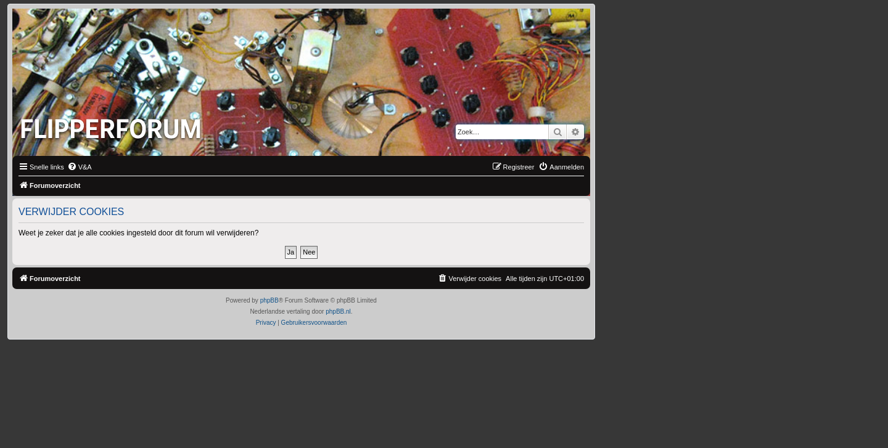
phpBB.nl (338, 311)
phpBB (269, 300)
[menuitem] (79, 167)
